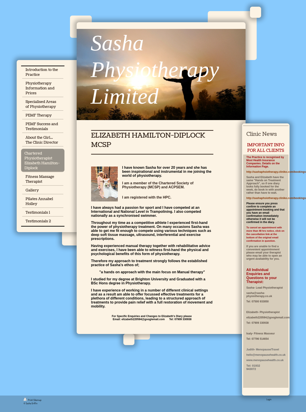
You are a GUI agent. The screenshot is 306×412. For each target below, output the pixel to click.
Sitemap (37, 400)
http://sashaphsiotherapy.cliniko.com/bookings (276, 171)
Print (28, 400)
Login (268, 399)
